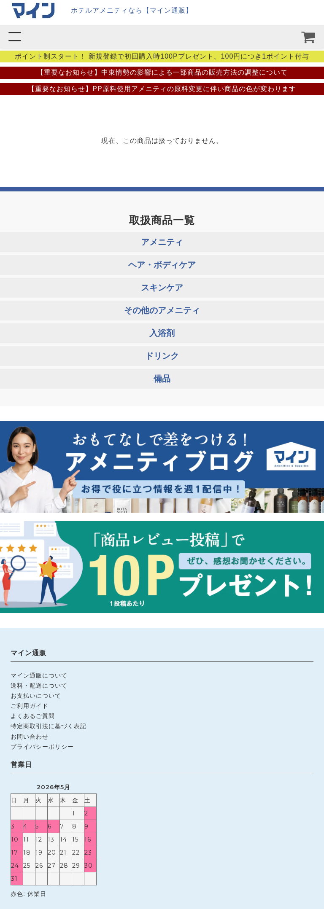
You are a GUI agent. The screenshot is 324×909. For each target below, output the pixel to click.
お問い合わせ (30, 736)
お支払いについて (36, 695)
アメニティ (162, 242)
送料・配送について (39, 685)
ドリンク (162, 355)
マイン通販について (39, 675)
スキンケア (162, 287)
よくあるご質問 (33, 716)
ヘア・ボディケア (162, 264)
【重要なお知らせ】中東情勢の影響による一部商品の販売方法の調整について (162, 72)
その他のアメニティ (162, 310)
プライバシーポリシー (42, 746)
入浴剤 (162, 333)
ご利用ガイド (30, 705)
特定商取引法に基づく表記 (48, 726)
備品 (162, 378)
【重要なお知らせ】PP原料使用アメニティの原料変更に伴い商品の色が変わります (162, 88)
